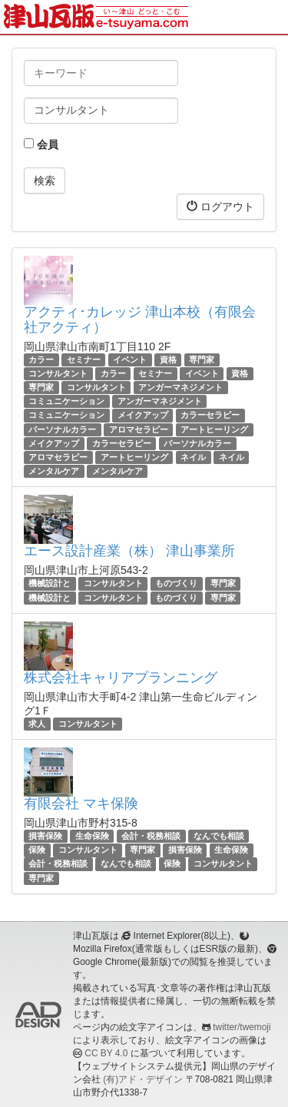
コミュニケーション (66, 401)
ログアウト (220, 206)
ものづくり (176, 583)
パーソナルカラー (62, 429)
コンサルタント (58, 373)
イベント (130, 359)
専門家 (201, 359)
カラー (41, 359)
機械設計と (49, 583)
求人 (36, 723)
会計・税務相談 (150, 835)
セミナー (84, 359)
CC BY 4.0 (105, 1053)
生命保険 (92, 835)
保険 (36, 849)
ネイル (193, 457)
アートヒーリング (214, 429)
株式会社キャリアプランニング (120, 677)
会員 (41, 144)
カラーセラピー (210, 415)
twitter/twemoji (241, 1027)
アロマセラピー (138, 429)
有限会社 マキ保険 (81, 803)
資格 (168, 359)
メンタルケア (53, 471)
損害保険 (45, 835)
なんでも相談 (219, 835)
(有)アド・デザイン (143, 1079)
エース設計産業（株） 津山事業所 (129, 550)
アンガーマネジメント (180, 387)
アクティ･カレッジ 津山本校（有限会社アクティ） (140, 319)
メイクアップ (143, 415)
